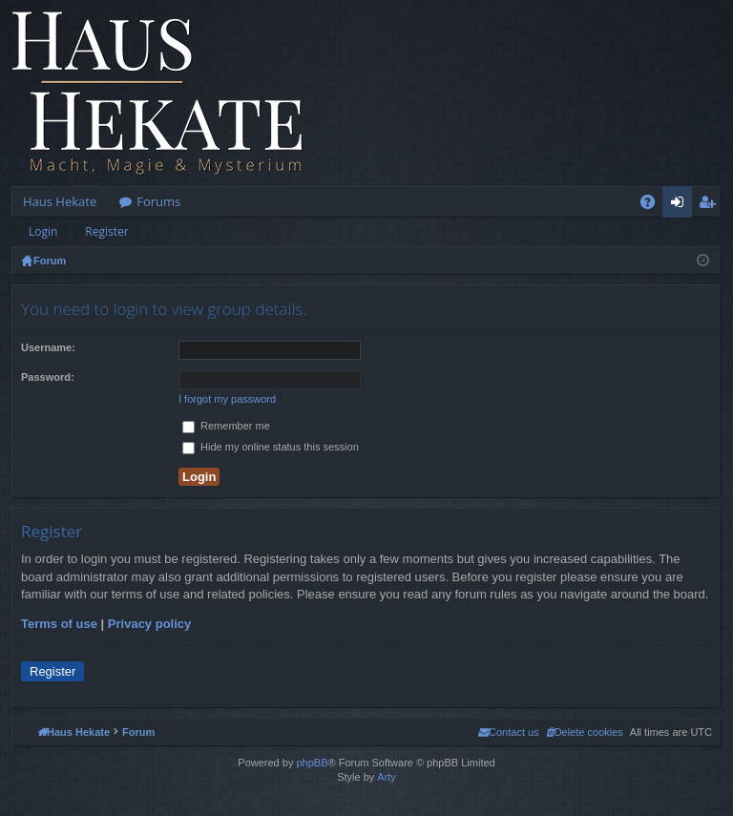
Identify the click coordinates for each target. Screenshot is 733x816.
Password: (47, 377)
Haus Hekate (59, 201)
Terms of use (59, 624)
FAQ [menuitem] (653, 205)
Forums (158, 201)
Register (106, 231)
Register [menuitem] (711, 205)
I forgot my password (227, 399)
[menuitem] (584, 732)
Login (43, 231)
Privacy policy (149, 624)
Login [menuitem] (681, 205)
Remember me (226, 425)
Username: (48, 347)
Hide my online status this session (270, 446)
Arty (386, 777)
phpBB (311, 762)
